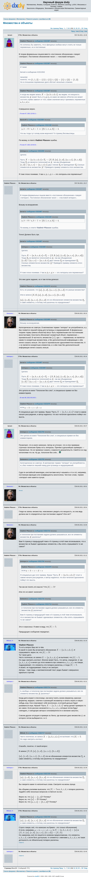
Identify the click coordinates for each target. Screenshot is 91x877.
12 (76, 28)
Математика (21, 871)
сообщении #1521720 (42, 774)
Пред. (61, 28)
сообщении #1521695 (42, 319)
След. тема (83, 31)
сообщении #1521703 (36, 459)
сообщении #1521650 (36, 151)
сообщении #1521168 (43, 125)
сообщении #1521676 (42, 286)
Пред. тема (75, 31)
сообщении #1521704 (36, 432)
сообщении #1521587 (42, 41)
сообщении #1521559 (36, 120)
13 (78, 28)
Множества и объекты (17, 23)
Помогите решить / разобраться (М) (38, 871)
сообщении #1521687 (34, 189)
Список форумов (9, 871)
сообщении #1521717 (37, 733)
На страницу (54, 28)
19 (82, 28)
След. (86, 28)
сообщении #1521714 (42, 531)
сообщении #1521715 (36, 599)
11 (74, 28)
